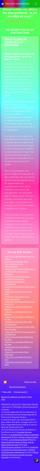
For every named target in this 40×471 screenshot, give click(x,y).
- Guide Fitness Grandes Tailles (16, 261)
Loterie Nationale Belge (18, 440)
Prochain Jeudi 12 (20, 392)
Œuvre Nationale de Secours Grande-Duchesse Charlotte (19, 455)
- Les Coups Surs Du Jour (14, 264)
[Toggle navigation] (36, 4)
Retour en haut (30, 382)
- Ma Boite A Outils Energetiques (17, 276)
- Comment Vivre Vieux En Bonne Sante (20, 269)
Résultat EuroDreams (17, 387)
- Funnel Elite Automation (14, 279)
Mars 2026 (7, 392)
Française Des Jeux (24, 432)
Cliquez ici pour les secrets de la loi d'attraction (16, 41)
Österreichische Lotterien (11, 447)
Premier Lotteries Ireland (28, 437)
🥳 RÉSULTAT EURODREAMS (15, 3)
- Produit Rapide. (11, 266)
